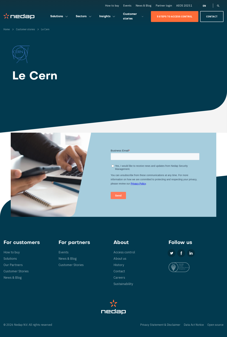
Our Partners (13, 265)
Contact (212, 16)
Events (127, 5)
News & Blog (143, 5)
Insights (107, 16)
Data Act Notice (194, 324)
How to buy (112, 5)
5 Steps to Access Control (174, 16)
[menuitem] (204, 5)
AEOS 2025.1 (184, 5)
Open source (215, 324)
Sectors (84, 16)
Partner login (164, 5)
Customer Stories (16, 271)
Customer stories (133, 16)
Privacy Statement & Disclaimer (160, 324)
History (119, 265)
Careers (119, 278)
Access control (124, 252)
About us (120, 259)
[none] (204, 5)
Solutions (59, 16)
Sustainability (123, 284)
